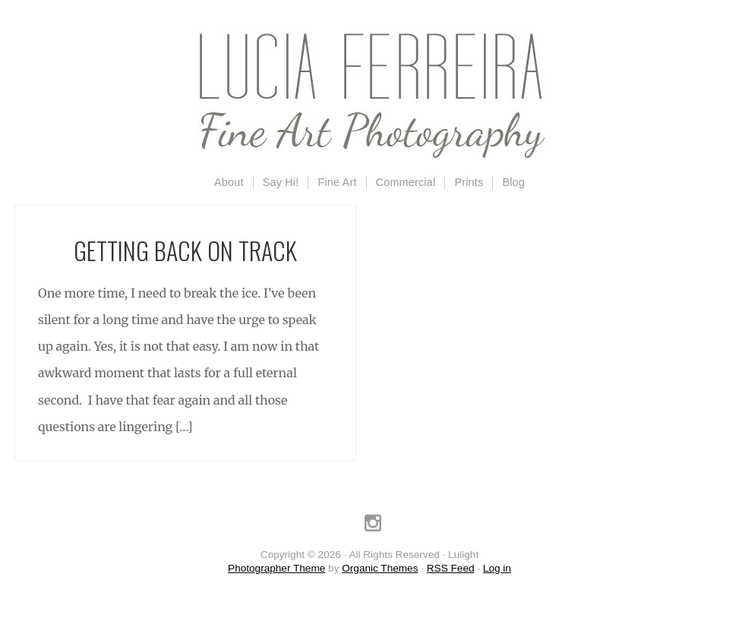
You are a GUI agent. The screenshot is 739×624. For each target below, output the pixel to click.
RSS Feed (451, 568)
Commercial (406, 182)
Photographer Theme (276, 568)
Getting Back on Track (185, 250)
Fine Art (336, 182)
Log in (497, 568)
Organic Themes (380, 568)
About (229, 182)
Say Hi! (281, 182)
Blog (513, 182)
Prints (468, 182)
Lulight (370, 94)
